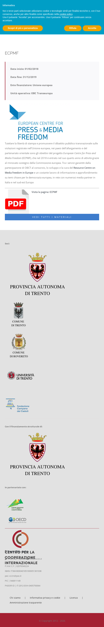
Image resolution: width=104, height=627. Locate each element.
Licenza (74, 597)
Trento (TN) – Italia (17, 551)
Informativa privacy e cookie (45, 597)
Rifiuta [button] (72, 28)
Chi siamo (15, 597)
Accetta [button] (92, 28)
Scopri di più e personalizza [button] (23, 28)
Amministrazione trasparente (26, 602)
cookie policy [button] (66, 14)
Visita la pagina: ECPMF (45, 192)
